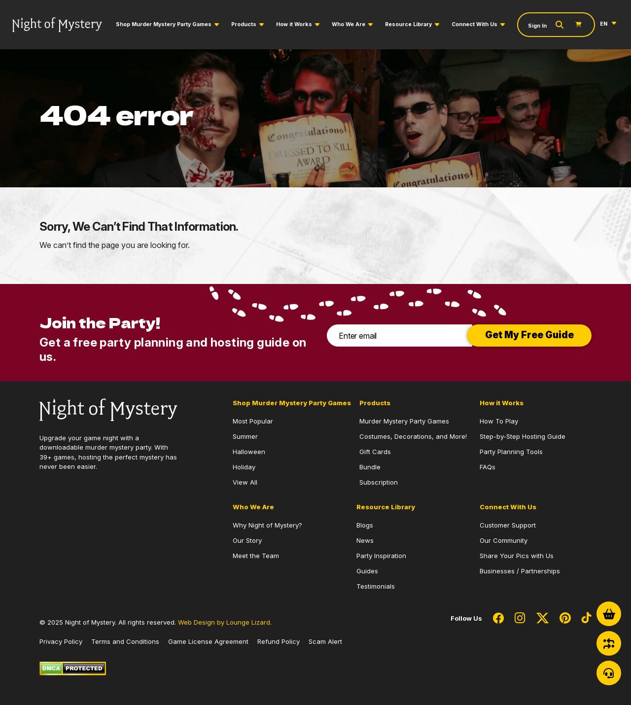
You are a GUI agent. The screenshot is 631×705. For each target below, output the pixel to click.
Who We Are (348, 24)
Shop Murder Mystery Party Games (163, 24)
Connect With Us (474, 24)
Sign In (537, 26)
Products (243, 24)
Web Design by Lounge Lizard (224, 622)
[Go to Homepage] (57, 24)
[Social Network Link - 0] (498, 619)
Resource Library (408, 24)
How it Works (294, 24)
